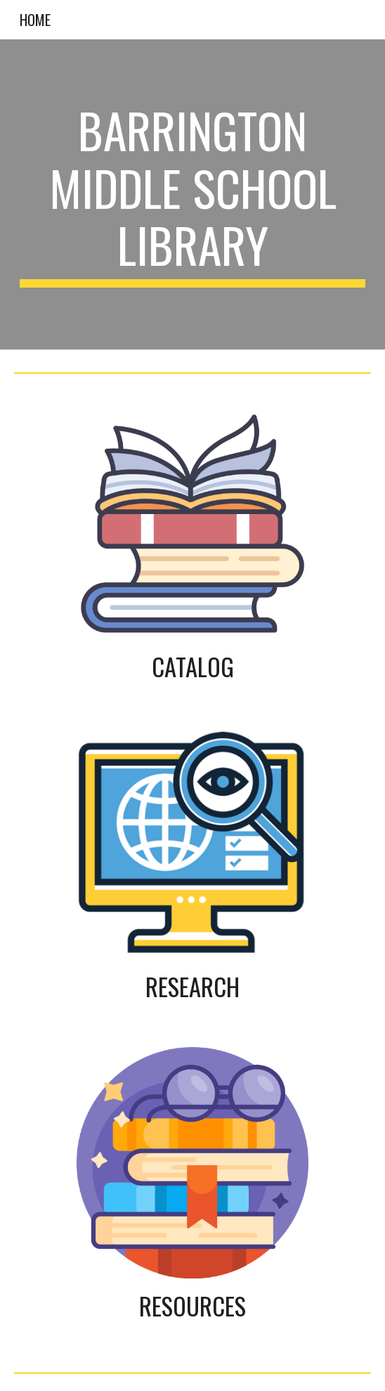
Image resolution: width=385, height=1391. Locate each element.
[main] (192, 194)
